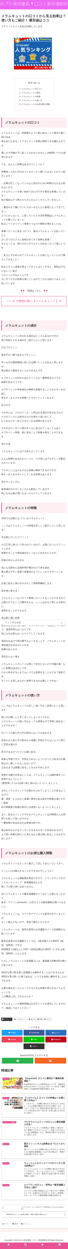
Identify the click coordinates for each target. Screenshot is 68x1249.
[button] (62, 623)
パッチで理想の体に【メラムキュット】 (34, 303)
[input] (34, 622)
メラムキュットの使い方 (31, 101)
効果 (40, 1021)
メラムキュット (21, 1021)
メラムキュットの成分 (30, 93)
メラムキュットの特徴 (30, 97)
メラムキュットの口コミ (31, 89)
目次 (30, 83)
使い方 (33, 1021)
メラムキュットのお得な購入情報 (35, 106)
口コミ (48, 1021)
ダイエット (8, 1021)
